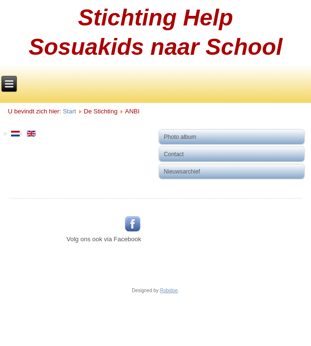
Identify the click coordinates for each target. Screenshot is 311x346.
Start (69, 111)
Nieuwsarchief (182, 171)
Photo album (180, 137)
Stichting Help (155, 17)
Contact (174, 154)
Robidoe (169, 290)
